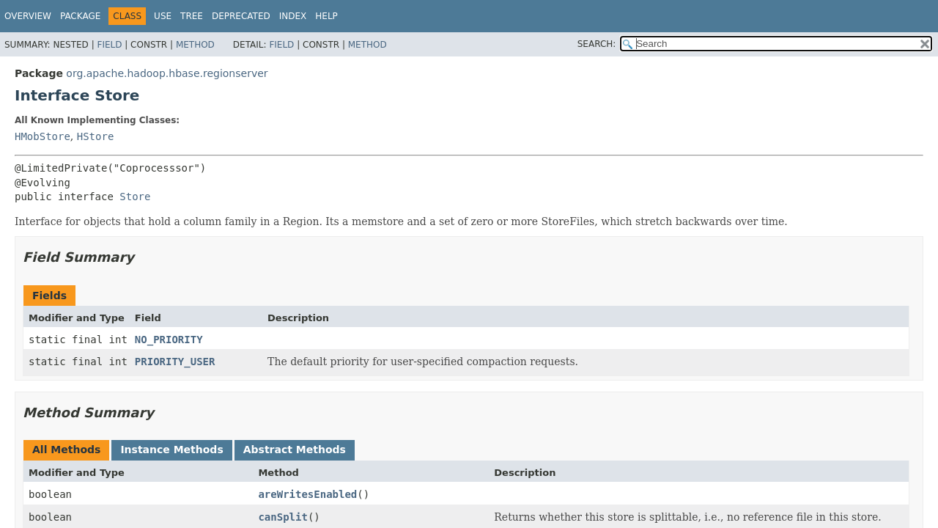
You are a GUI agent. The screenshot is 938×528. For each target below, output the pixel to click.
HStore (95, 136)
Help (326, 16)
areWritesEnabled (307, 494)
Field (109, 45)
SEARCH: (596, 44)
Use (162, 16)
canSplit (282, 517)
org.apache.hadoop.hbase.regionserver (166, 73)
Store (134, 196)
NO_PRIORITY (169, 339)
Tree (191, 16)
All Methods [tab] (66, 449)
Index (293, 16)
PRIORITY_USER (175, 361)
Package (80, 16)
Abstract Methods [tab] (294, 449)
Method (195, 45)
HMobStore (42, 136)
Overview (27, 16)
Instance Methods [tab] (171, 449)
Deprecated (241, 16)
